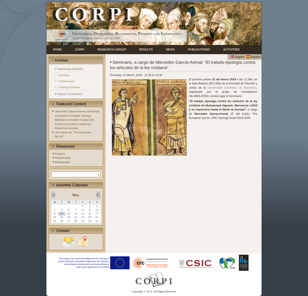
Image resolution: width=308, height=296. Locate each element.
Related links (63, 157)
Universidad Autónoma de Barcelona (232, 87)
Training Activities (69, 87)
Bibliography (62, 162)
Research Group (111, 49)
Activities (231, 49)
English (237, 56)
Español (253, 56)
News (170, 49)
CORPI (79, 49)
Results (146, 49)
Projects (60, 153)
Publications (199, 49)
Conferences (66, 81)
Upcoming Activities (70, 69)
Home (57, 49)
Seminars (64, 75)
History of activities (69, 94)
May (76, 195)
